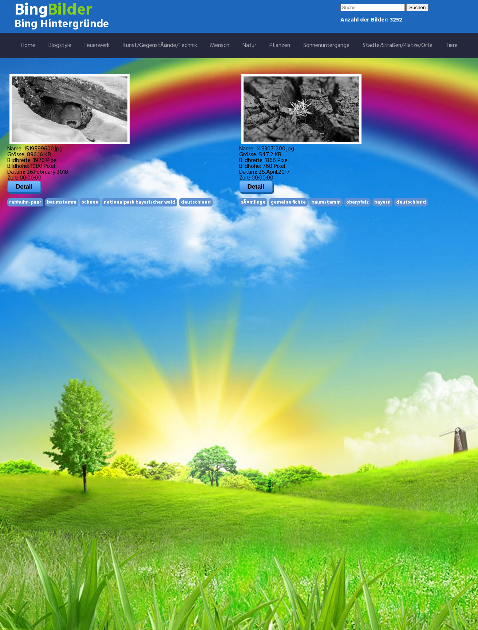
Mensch (219, 45)
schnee (90, 202)
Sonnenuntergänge (326, 45)
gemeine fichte (288, 202)
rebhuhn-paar (25, 202)
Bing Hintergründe (62, 24)
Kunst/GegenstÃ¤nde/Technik (160, 45)
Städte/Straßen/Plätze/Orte (397, 45)
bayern (382, 202)
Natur (249, 45)
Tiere (452, 45)
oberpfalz (357, 202)
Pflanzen (279, 45)
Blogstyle (59, 45)
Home (28, 45)
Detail (24, 186)
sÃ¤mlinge (253, 202)
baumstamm (61, 202)
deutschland (196, 202)
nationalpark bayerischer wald (139, 202)
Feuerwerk (97, 45)
